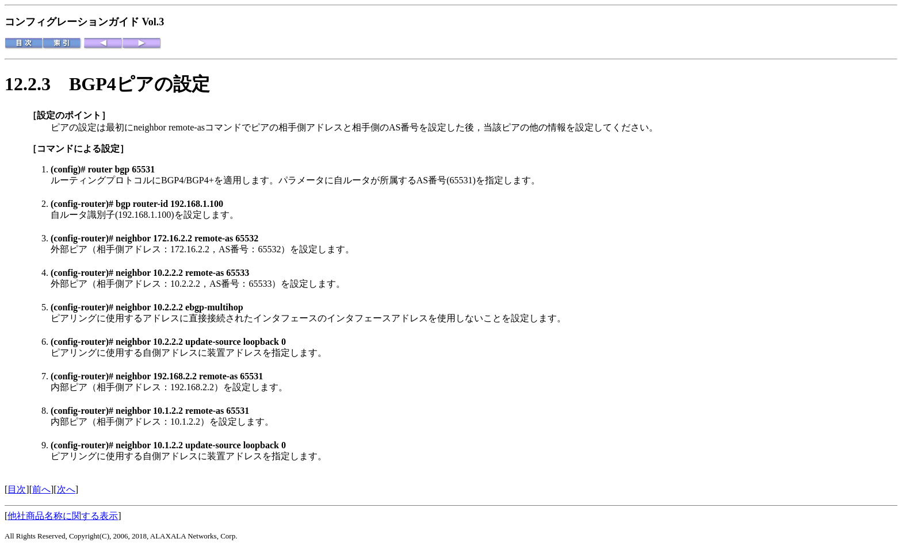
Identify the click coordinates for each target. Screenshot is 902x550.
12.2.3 (37, 84)
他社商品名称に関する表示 (62, 516)
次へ (66, 489)
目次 (16, 489)
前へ (41, 489)
